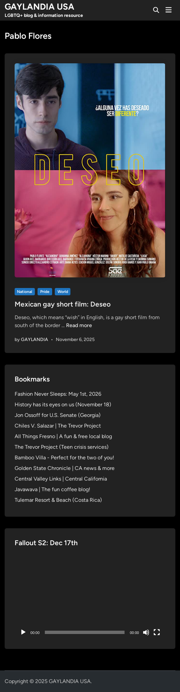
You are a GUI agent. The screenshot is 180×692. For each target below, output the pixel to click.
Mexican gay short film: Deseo (63, 304)
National (24, 291)
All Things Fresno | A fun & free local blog (63, 436)
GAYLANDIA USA (39, 6)
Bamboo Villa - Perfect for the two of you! (64, 457)
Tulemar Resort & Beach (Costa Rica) (58, 500)
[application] (90, 596)
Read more (79, 325)
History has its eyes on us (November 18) (63, 404)
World (62, 291)
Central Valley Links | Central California (61, 479)
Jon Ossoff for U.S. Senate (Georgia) (58, 415)
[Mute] (146, 632)
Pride (44, 291)
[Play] (23, 632)
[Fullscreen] (156, 632)
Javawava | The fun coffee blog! (52, 489)
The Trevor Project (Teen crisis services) (62, 447)
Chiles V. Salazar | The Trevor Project (58, 426)
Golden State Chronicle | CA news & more (65, 468)
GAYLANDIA (34, 339)
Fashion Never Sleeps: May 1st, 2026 (58, 394)
